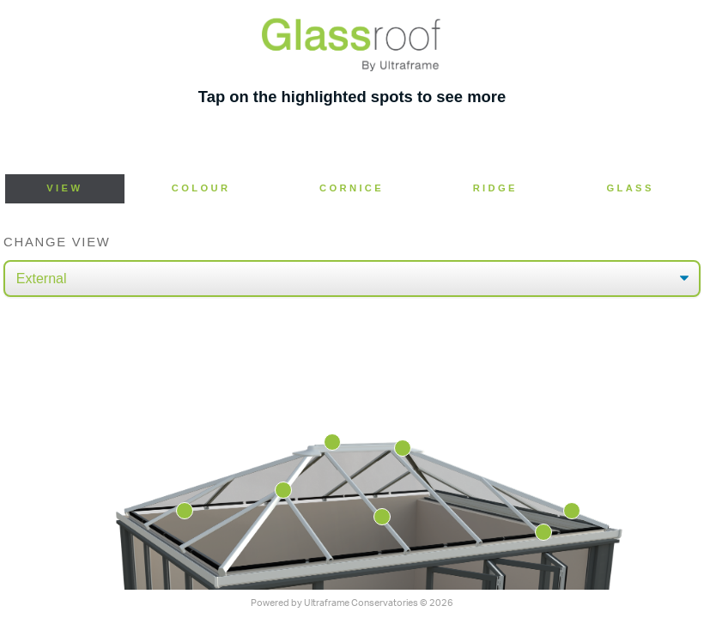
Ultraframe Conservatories (361, 603)
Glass (629, 188)
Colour (201, 188)
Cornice (351, 188)
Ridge (495, 188)
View (64, 188)
